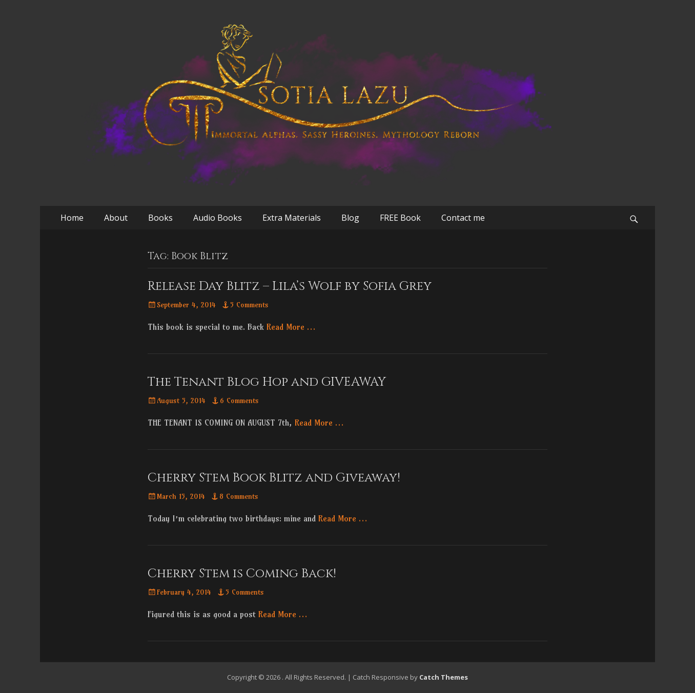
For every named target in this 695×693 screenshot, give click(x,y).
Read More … (291, 327)
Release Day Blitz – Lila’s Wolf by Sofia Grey (290, 286)
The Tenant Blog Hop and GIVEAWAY (267, 382)
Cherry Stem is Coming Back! (242, 573)
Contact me (463, 217)
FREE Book (400, 217)
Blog (350, 217)
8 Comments (238, 496)
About (116, 217)
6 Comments (239, 400)
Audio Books (217, 217)
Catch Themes (443, 677)
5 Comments (249, 304)
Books (160, 217)
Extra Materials (291, 217)
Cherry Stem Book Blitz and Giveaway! (274, 478)
